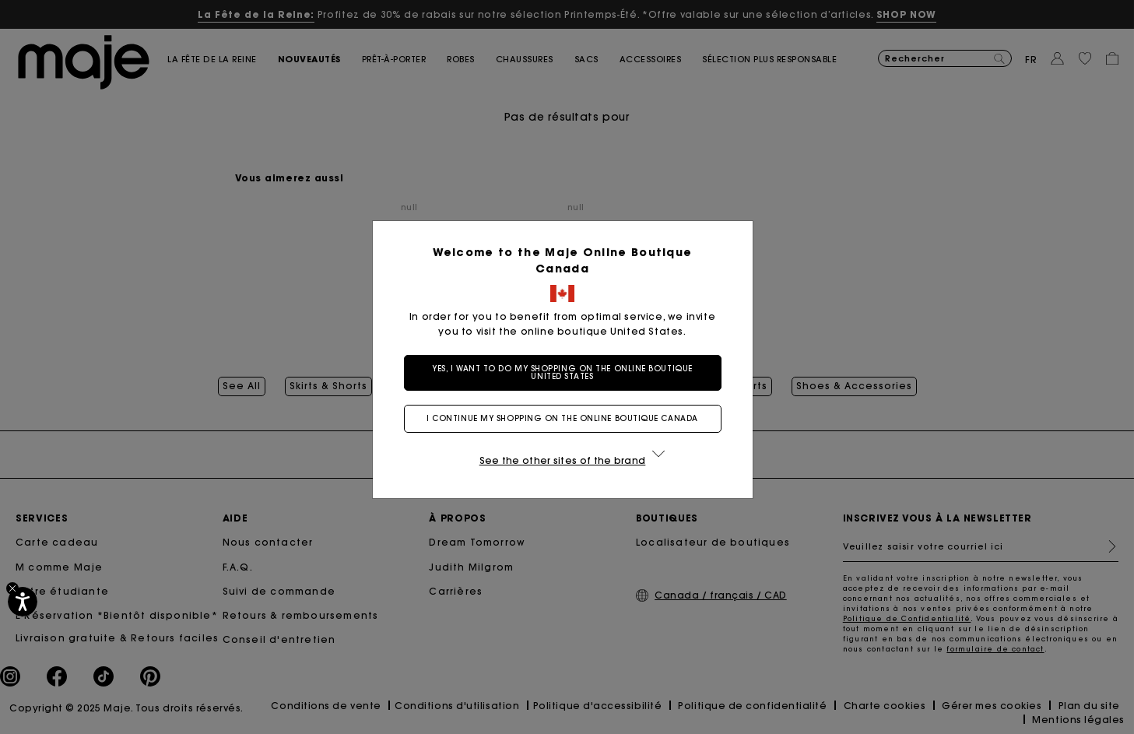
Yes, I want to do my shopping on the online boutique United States (567, 372)
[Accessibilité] (22, 601)
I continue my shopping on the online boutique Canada (567, 418)
